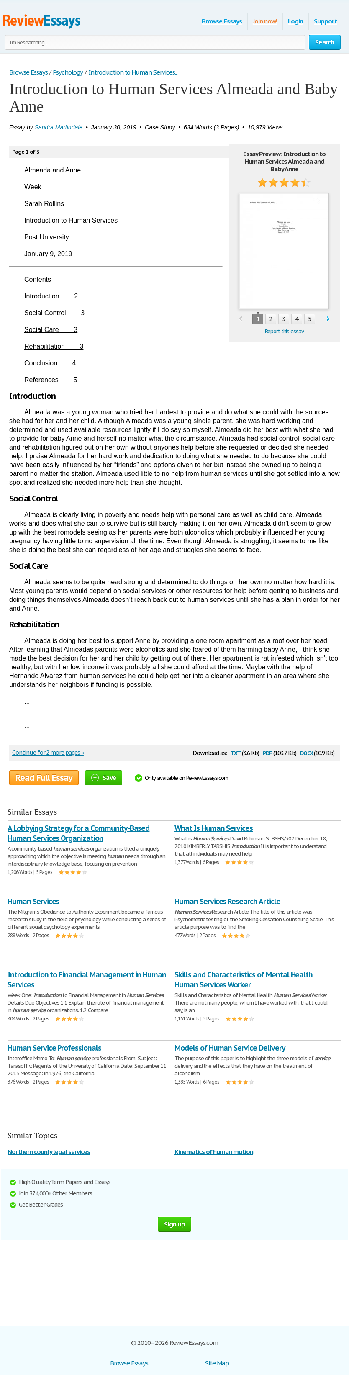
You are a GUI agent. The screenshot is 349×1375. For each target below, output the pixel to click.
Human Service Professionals (54, 1048)
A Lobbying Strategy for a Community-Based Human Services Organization (78, 833)
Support (325, 21)
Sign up (174, 1224)
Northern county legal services (49, 1152)
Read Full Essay (43, 777)
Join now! (265, 21)
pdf (267, 752)
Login (295, 21)
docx (306, 752)
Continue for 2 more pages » (48, 752)
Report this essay (284, 331)
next (328, 319)
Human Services (33, 901)
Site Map (217, 1363)
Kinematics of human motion (213, 1152)
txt (236, 752)
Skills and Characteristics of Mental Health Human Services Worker (243, 979)
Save (103, 777)
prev (240, 319)
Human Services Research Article (227, 901)
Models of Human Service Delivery (229, 1048)
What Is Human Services (213, 828)
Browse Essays (221, 21)
